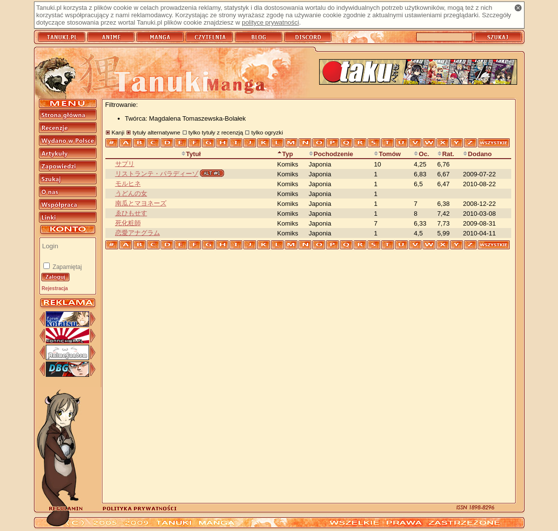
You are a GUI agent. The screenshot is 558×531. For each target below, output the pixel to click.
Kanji (118, 132)
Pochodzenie (331, 154)
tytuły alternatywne (156, 132)
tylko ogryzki (267, 132)
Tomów (387, 154)
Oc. (421, 154)
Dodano (477, 154)
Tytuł (191, 154)
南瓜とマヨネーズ (140, 203)
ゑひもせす (131, 213)
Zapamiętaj (66, 267)
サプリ (124, 163)
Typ (285, 154)
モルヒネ (128, 183)
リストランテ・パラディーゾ (156, 173)
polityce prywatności (270, 22)
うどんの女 (131, 193)
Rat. (446, 154)
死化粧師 (128, 223)
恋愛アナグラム (137, 232)
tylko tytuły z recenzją (216, 132)
